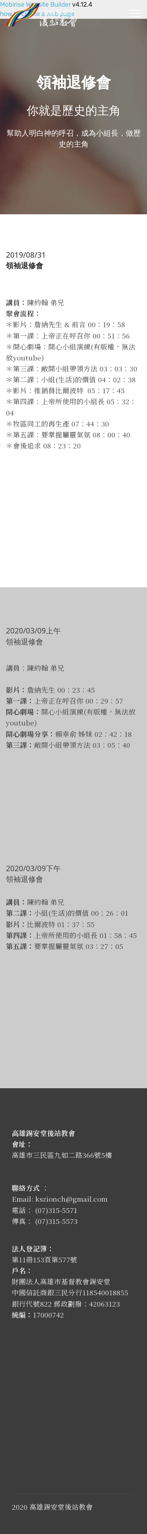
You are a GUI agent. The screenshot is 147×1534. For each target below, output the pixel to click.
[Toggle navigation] (135, 12)
